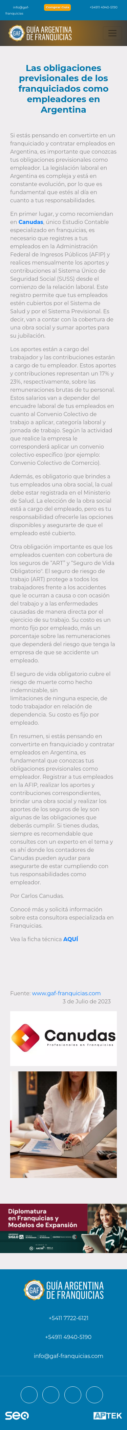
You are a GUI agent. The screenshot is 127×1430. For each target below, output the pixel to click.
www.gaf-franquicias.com (67, 993)
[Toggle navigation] (112, 33)
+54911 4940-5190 (100, 7)
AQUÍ (70, 939)
